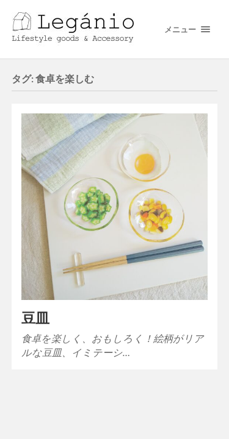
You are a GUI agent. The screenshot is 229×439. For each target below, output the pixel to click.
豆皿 (35, 318)
